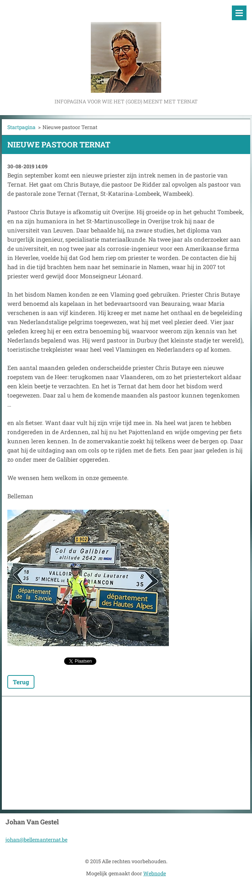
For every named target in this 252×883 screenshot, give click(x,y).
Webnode (154, 873)
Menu (239, 13)
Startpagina (21, 127)
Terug (21, 682)
